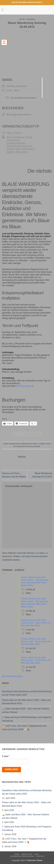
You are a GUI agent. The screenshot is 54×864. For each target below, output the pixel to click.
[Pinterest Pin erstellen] (34, 434)
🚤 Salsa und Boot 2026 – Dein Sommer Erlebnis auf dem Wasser (25, 710)
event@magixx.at (24, 386)
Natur (18, 149)
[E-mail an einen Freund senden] (29, 434)
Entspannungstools (16, 143)
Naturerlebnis (28, 149)
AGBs (36, 854)
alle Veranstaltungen (12, 676)
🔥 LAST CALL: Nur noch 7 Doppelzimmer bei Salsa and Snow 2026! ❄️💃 (24, 728)
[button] (3, 9)
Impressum (26, 854)
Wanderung (21, 152)
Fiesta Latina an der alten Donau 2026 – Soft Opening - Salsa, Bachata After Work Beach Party (35, 581)
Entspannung (13, 140)
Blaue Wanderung (15, 137)
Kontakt (40, 856)
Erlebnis (10, 149)
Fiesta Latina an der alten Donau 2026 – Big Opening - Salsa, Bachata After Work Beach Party (35, 602)
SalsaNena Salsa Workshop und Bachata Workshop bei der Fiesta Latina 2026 (27, 693)
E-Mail (6, 756)
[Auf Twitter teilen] (24, 434)
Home (17, 854)
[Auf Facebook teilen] (19, 434)
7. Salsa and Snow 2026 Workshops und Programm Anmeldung (26, 719)
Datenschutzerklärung (22, 856)
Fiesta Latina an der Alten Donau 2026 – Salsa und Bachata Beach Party (26, 702)
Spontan (11, 152)
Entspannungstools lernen (19, 146)
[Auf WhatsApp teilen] (15, 434)
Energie (28, 137)
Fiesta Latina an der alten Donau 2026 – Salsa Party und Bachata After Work (36, 623)
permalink (36, 446)
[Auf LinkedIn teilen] (39, 434)
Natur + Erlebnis (27, 19)
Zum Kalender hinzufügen (20, 98)
